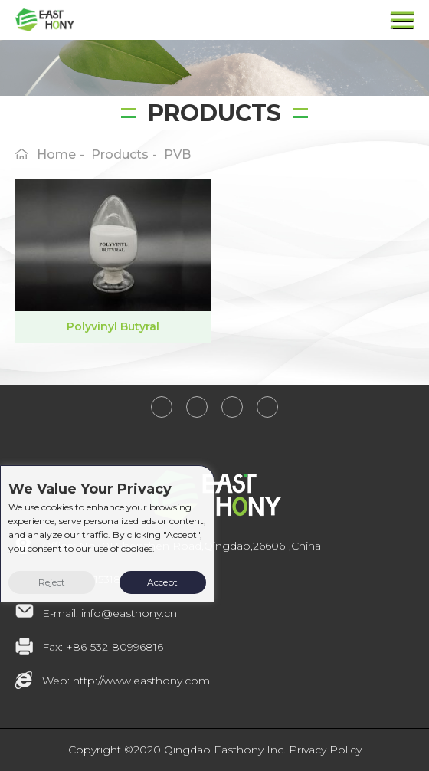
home (56, 154)
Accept (162, 582)
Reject (51, 582)
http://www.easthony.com (141, 680)
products (120, 154)
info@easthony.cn (129, 613)
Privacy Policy (325, 749)
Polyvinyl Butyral (113, 326)
